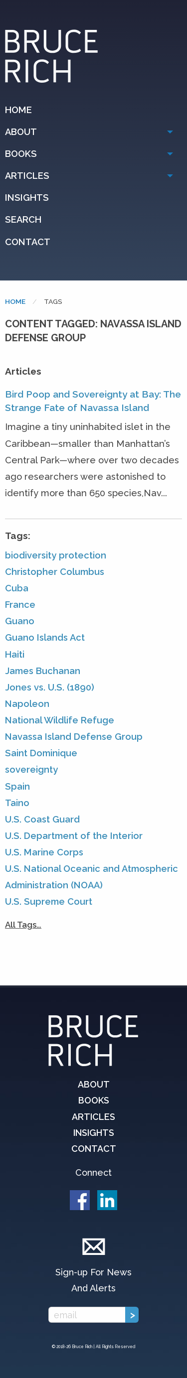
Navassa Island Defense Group (74, 736)
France (20, 604)
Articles (27, 175)
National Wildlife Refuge (59, 720)
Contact (27, 242)
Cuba (16, 588)
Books (21, 153)
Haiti (14, 654)
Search (23, 219)
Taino (17, 803)
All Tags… (23, 925)
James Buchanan (42, 671)
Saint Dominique (41, 753)
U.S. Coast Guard (42, 819)
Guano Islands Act (45, 637)
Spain (17, 786)
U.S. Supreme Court (48, 901)
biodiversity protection (55, 555)
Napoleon (27, 703)
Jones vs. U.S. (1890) (49, 687)
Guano (19, 621)
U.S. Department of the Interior (74, 835)
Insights (27, 197)
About (21, 132)
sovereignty (31, 769)
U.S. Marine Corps (44, 852)
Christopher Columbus (54, 571)
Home (18, 110)
